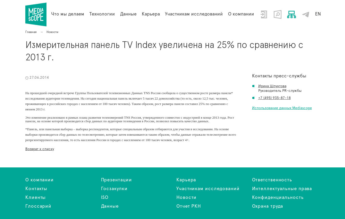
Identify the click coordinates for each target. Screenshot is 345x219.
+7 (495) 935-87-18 (274, 98)
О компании (241, 14)
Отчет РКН (188, 206)
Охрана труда (267, 206)
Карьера (151, 14)
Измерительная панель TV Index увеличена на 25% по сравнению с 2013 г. (36, 14)
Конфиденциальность (278, 197)
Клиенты (35, 197)
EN (318, 14)
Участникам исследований (194, 14)
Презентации (116, 180)
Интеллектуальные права (282, 188)
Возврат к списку (39, 149)
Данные (110, 206)
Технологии (102, 14)
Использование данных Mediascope (282, 108)
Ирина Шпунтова (272, 86)
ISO (105, 197)
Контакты (36, 188)
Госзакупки (114, 188)
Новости (186, 197)
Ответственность (272, 180)
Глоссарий (38, 206)
